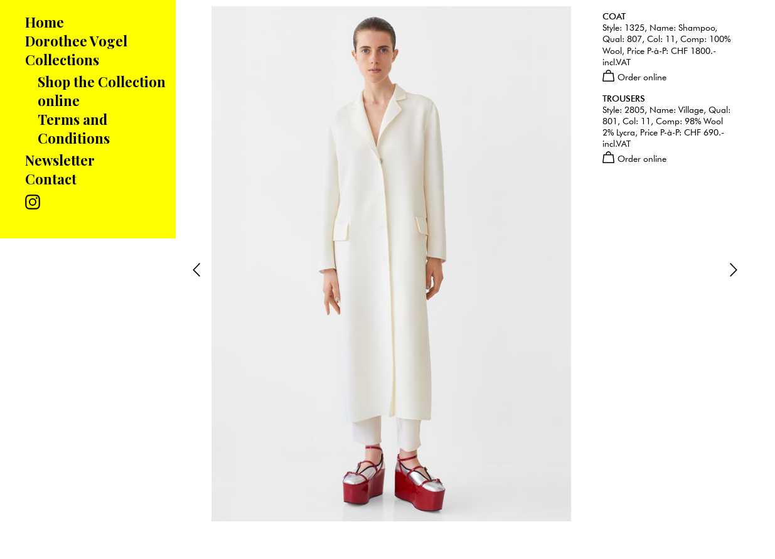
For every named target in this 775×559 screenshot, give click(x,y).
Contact (51, 178)
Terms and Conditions (74, 128)
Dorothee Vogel (76, 40)
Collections (62, 59)
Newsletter (60, 160)
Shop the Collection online (102, 91)
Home (44, 22)
